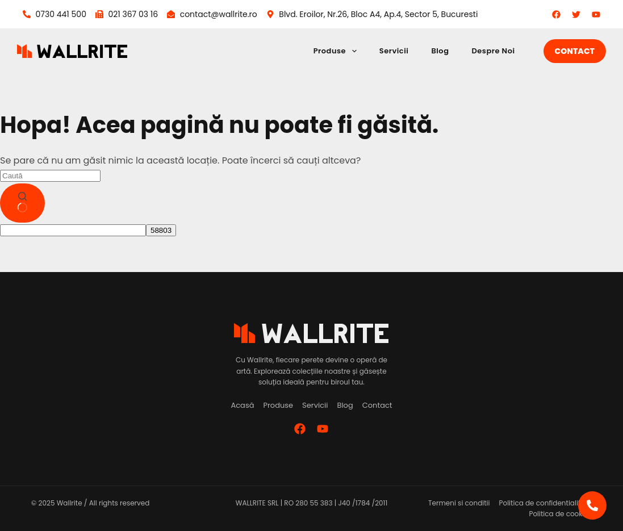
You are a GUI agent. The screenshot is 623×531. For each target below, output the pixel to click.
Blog (440, 50)
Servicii (394, 50)
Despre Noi (493, 50)
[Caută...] (50, 176)
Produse (337, 51)
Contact (575, 51)
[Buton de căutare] (22, 203)
